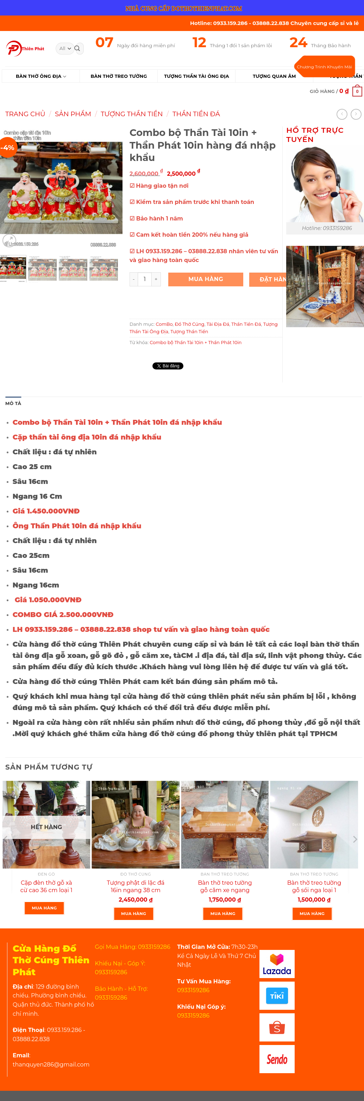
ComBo (164, 324)
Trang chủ (25, 114)
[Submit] (77, 49)
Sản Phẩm (73, 114)
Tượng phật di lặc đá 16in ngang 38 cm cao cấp (135, 890)
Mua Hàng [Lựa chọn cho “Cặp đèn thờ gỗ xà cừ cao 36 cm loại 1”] (44, 908)
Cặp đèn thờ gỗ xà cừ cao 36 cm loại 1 (46, 886)
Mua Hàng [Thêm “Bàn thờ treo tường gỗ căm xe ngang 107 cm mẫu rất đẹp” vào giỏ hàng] (223, 913)
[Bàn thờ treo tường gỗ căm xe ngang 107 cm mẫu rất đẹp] (225, 825)
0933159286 (193, 990)
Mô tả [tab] (13, 403)
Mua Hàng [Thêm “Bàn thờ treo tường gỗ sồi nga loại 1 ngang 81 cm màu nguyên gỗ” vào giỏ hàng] (312, 913)
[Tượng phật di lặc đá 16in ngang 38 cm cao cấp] (136, 825)
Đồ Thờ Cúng (189, 324)
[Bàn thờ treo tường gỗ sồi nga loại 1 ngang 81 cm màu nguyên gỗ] (314, 825)
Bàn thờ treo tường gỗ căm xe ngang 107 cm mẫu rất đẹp (225, 890)
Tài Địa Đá (218, 324)
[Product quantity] (145, 279)
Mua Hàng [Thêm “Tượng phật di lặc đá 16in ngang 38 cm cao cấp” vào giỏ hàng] (133, 913)
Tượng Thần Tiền (132, 114)
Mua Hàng (205, 279)
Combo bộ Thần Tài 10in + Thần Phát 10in (195, 342)
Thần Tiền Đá (196, 114)
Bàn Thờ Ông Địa (41, 76)
